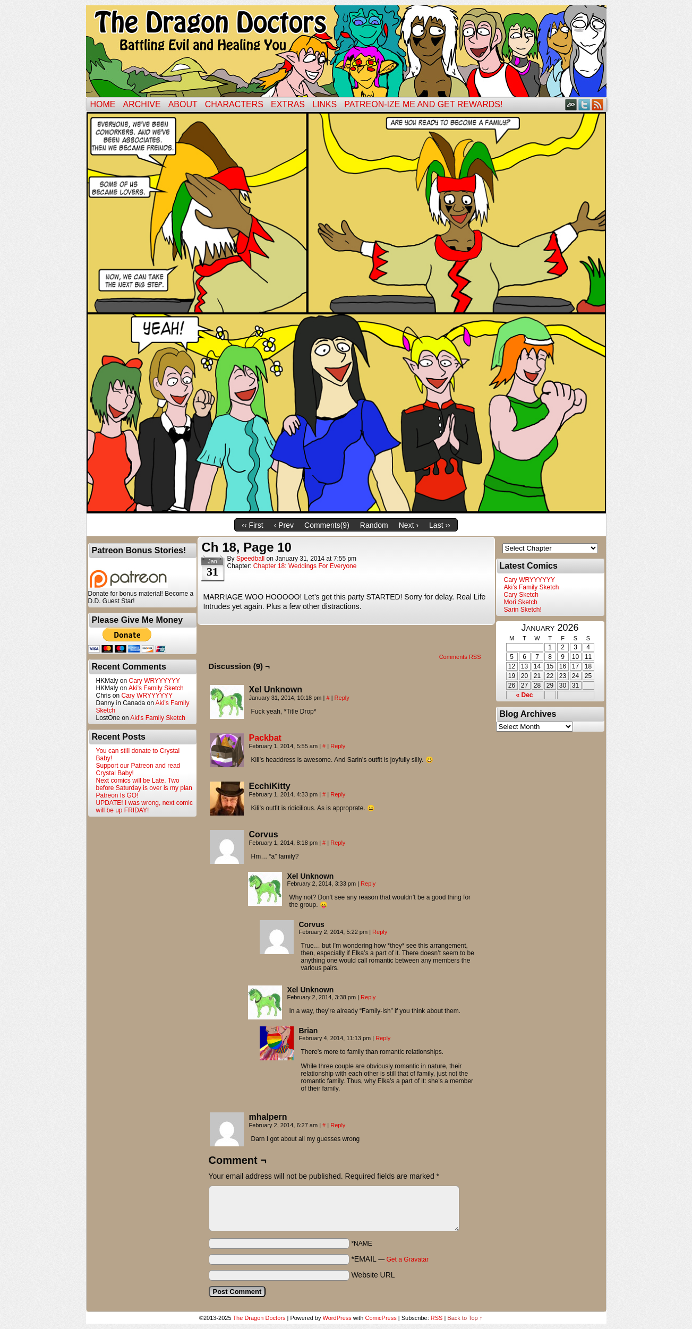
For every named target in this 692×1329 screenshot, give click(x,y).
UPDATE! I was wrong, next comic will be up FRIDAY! (144, 806)
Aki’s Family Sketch (156, 688)
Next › (408, 525)
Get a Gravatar (408, 1259)
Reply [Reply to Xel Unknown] (342, 697)
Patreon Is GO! (117, 795)
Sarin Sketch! (523, 609)
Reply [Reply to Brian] (382, 1038)
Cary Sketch (521, 594)
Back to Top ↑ (464, 1318)
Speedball (250, 558)
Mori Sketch (520, 602)
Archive (142, 104)
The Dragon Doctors (259, 1318)
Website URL (373, 1275)
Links (324, 104)
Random (374, 525)
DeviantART (571, 104)
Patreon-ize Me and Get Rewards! (423, 104)
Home (103, 104)
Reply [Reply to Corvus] (337, 842)
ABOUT (183, 104)
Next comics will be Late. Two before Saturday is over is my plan (144, 784)
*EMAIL (390, 1259)
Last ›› (439, 525)
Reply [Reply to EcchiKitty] (337, 794)
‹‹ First (252, 525)
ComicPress (380, 1318)
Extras (288, 104)
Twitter (584, 104)
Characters (234, 104)
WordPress (337, 1318)
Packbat (265, 737)
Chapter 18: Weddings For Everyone (305, 566)
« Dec (524, 695)
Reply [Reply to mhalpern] (337, 1125)
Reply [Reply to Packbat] (337, 746)
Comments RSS (460, 657)
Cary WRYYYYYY (154, 680)
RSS (597, 104)
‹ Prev (284, 525)
